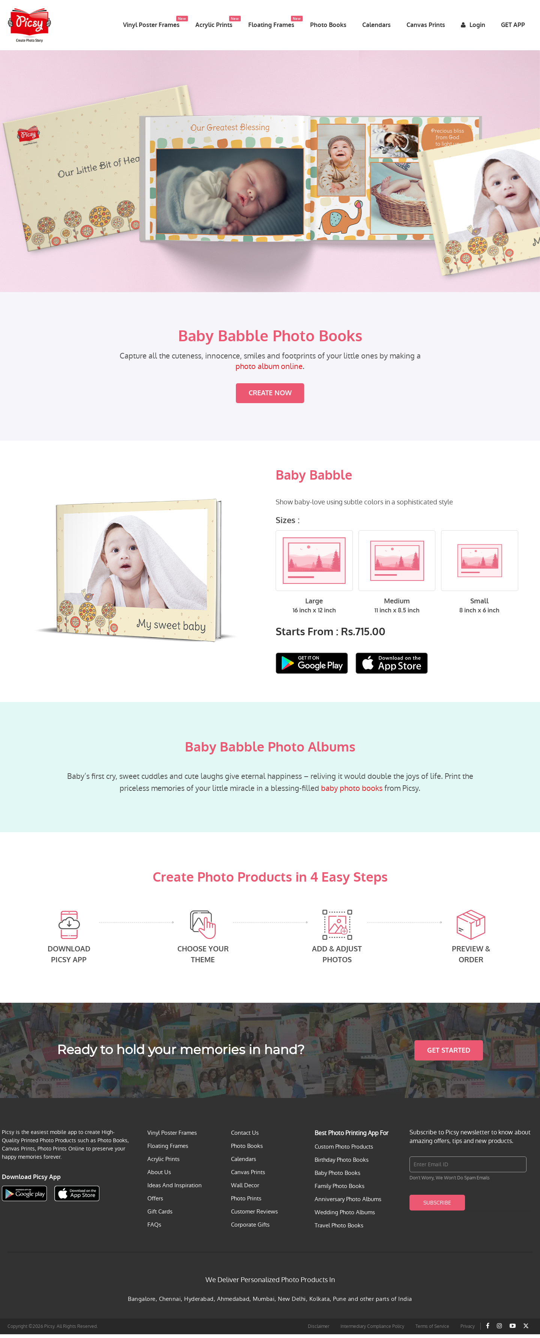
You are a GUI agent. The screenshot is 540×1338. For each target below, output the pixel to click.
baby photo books (351, 792)
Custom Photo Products (344, 1150)
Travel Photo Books (339, 1229)
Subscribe (437, 1206)
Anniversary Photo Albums (348, 1203)
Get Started (448, 1054)
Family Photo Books (339, 1190)
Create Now (270, 397)
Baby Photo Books (337, 1176)
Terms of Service (432, 1330)
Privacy (467, 1330)
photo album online (269, 370)
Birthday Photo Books (342, 1163)
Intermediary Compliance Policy (372, 1330)
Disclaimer (318, 1330)
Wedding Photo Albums (345, 1216)
